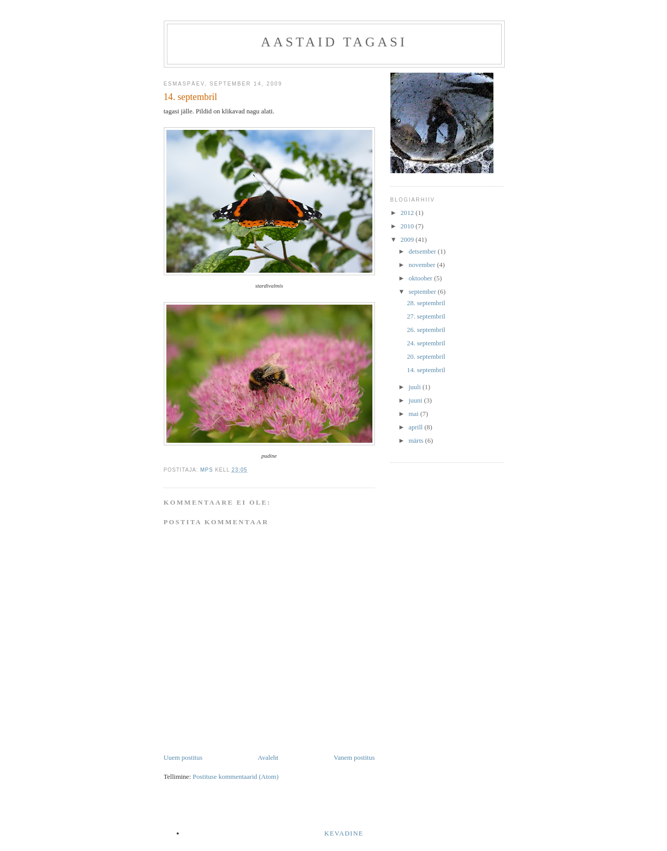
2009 (408, 239)
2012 (408, 212)
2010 (408, 226)
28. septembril (426, 303)
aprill (416, 427)
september (423, 291)
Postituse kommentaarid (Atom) (236, 776)
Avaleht (268, 757)
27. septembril (426, 316)
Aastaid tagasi (334, 42)
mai (414, 414)
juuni (416, 400)
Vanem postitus (354, 757)
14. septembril (426, 370)
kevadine (344, 833)
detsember (423, 251)
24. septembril (426, 343)
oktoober (421, 278)
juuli (415, 387)
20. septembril (426, 356)
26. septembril (426, 329)
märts (416, 440)
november (422, 265)
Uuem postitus (183, 757)
